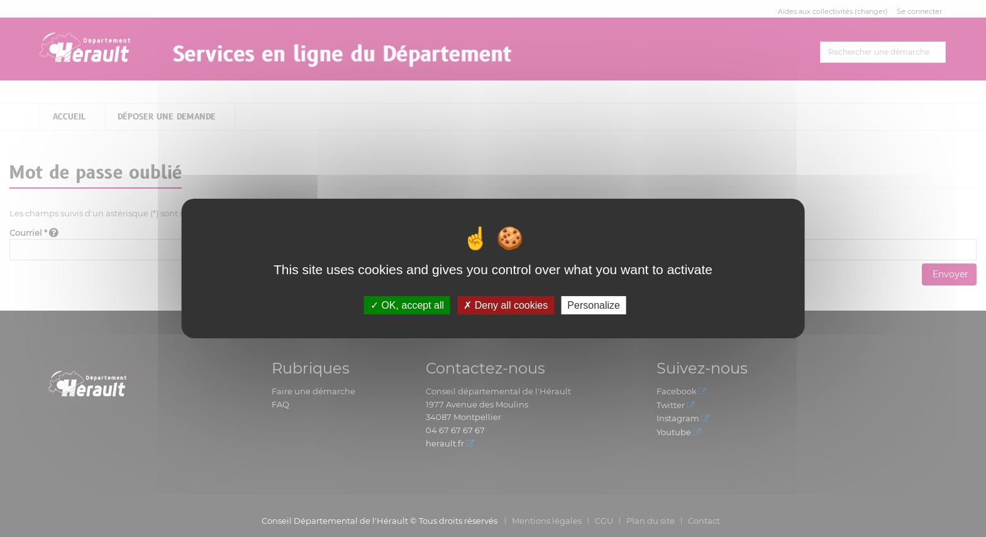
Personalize (593, 305)
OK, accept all (407, 305)
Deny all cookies (505, 305)
